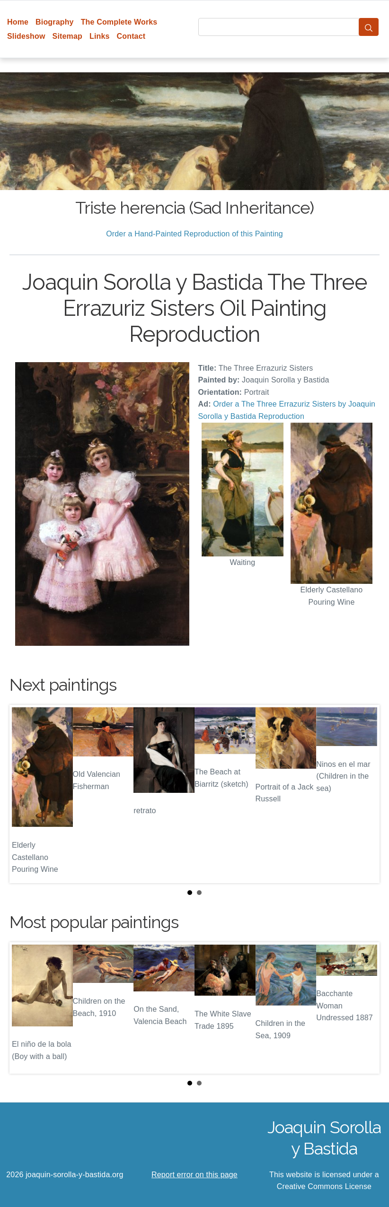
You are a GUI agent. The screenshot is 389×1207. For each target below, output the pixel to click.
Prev (24, 793)
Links (99, 36)
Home (17, 22)
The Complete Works (119, 22)
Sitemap (67, 36)
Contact (131, 36)
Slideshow (26, 36)
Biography (54, 22)
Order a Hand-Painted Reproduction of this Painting (194, 234)
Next (364, 793)
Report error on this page (194, 1175)
